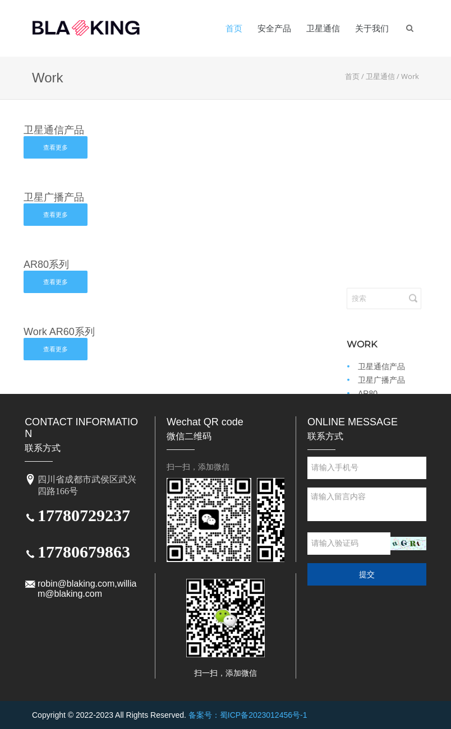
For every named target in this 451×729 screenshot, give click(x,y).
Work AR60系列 (59, 331)
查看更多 (55, 147)
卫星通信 (323, 28)
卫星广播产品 (54, 197)
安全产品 (274, 28)
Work (410, 76)
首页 (234, 28)
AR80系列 (46, 264)
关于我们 (372, 28)
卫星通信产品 (54, 130)
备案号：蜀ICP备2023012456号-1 (247, 715)
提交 (367, 574)
